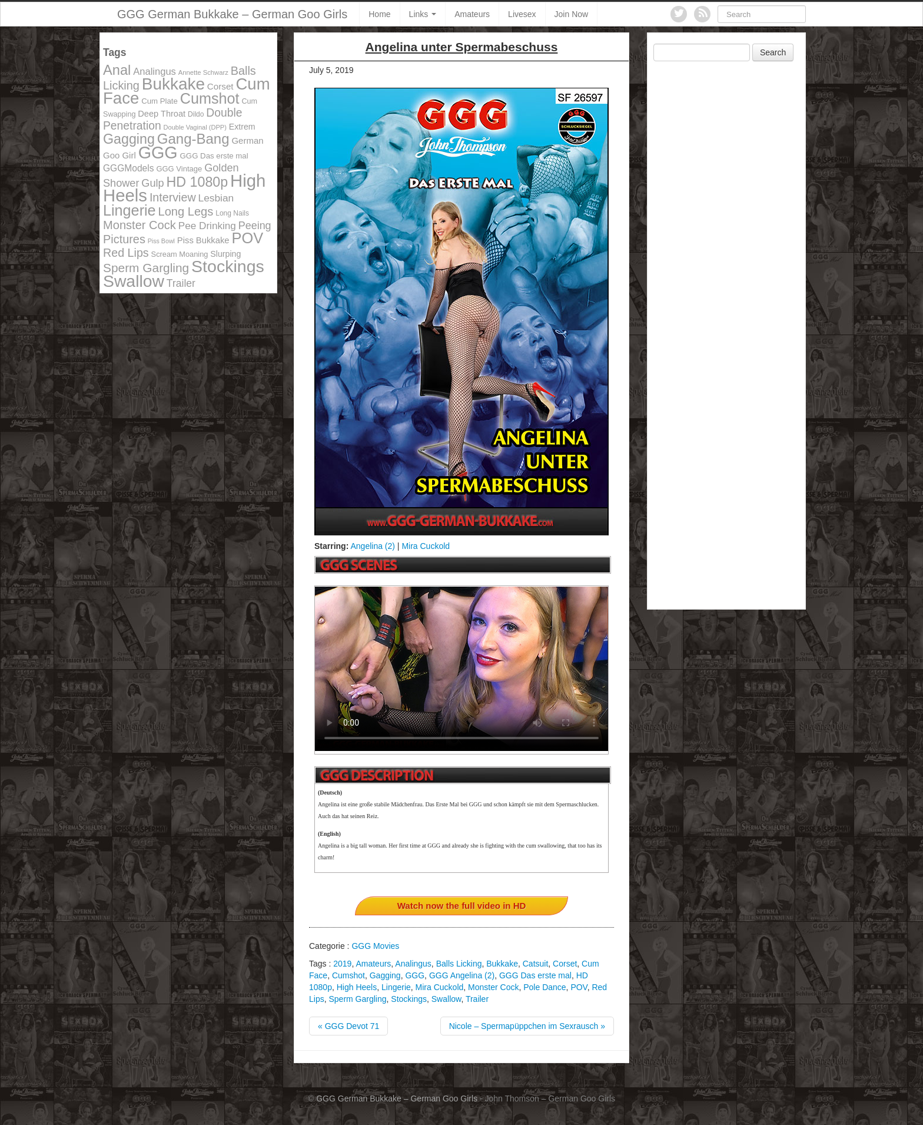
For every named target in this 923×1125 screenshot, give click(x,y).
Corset (565, 963)
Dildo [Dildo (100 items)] (196, 114)
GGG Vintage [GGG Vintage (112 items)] (179, 168)
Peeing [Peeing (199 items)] (254, 225)
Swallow (446, 999)
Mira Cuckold (425, 546)
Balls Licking (459, 963)
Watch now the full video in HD (461, 906)
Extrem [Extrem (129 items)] (242, 126)
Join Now (572, 14)
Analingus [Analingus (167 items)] (154, 71)
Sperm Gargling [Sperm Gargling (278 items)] (146, 267)
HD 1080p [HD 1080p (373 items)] (197, 182)
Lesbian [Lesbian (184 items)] (216, 198)
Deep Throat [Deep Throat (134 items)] (161, 113)
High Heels (357, 987)
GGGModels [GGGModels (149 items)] (128, 168)
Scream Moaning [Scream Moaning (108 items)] (179, 254)
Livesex (522, 14)
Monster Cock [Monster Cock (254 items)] (139, 225)
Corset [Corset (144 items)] (220, 86)
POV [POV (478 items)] (247, 238)
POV (578, 987)
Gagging (385, 975)
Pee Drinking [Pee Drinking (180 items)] (207, 225)
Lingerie (396, 987)
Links (423, 14)
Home (379, 14)
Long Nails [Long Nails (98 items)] (232, 213)
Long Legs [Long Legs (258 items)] (186, 211)
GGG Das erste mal (535, 975)
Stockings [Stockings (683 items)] (227, 266)
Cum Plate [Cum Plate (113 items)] (159, 101)
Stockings (409, 999)
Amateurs (472, 14)
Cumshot (348, 975)
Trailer (477, 999)
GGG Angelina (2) (461, 975)
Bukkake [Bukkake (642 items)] (173, 84)
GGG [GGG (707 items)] (158, 152)
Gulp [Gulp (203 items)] (152, 183)
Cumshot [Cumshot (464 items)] (210, 98)
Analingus (413, 963)
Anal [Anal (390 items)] (117, 70)
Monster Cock (493, 987)
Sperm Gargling (357, 999)
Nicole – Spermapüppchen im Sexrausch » (527, 1026)
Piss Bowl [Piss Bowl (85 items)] (161, 240)
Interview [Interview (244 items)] (173, 197)
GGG (414, 975)
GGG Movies (375, 946)
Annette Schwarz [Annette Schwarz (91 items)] (203, 72)
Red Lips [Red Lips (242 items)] (126, 252)
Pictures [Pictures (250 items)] (124, 239)
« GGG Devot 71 (348, 1026)
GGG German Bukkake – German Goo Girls (232, 14)
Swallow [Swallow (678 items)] (133, 281)
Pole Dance (544, 987)
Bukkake (502, 963)
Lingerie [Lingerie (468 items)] (129, 210)
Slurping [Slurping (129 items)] (225, 254)
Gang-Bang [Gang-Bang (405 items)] (193, 139)
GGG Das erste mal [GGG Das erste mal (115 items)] (214, 155)
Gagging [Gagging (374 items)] (129, 139)
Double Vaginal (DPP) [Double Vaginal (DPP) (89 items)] (195, 127)
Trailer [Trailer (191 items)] (181, 283)
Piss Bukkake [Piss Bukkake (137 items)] (203, 240)
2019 (342, 963)
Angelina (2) (372, 546)
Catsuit (536, 963)
